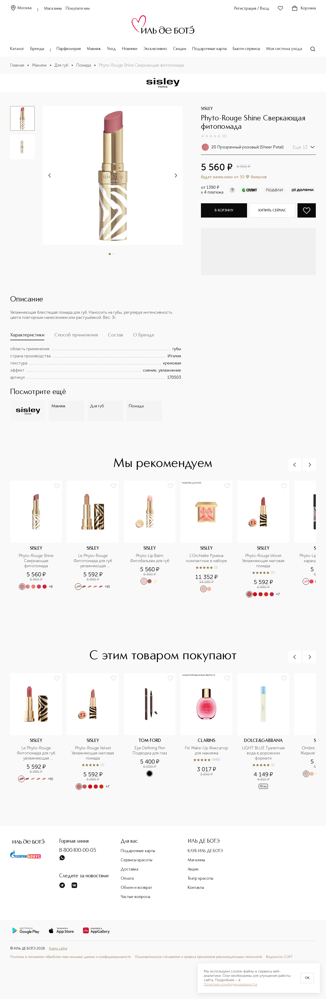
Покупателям (78, 9)
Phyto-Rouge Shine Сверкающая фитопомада (37, 560)
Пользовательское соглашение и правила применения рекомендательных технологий (198, 957)
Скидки (179, 49)
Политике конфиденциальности (230, 984)
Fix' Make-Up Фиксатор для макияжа (207, 750)
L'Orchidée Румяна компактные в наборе (206, 558)
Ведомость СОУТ (279, 957)
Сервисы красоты (136, 860)
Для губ (61, 65)
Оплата (127, 879)
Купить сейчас (272, 210)
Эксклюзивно (155, 49)
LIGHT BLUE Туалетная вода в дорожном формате (264, 753)
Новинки (129, 49)
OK (307, 978)
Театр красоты (200, 879)
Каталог (17, 49)
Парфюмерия (69, 49)
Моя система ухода (284, 49)
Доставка (129, 869)
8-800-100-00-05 (77, 850)
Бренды (37, 49)
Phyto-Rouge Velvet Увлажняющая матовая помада (264, 560)
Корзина (304, 8)
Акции (193, 869)
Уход (111, 49)
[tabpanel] (95, 363)
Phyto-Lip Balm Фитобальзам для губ (149, 558)
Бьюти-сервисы (246, 49)
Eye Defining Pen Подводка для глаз (149, 750)
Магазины (53, 9)
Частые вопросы (135, 897)
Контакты (196, 888)
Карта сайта (58, 948)
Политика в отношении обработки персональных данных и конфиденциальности (70, 957)
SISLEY (207, 109)
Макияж (94, 49)
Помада (83, 65)
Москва (21, 8)
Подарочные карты (209, 49)
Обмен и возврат (136, 888)
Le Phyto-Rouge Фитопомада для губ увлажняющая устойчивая (93, 560)
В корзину (224, 210)
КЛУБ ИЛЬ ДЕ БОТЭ (205, 851)
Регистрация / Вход (251, 9)
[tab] (27, 336)
